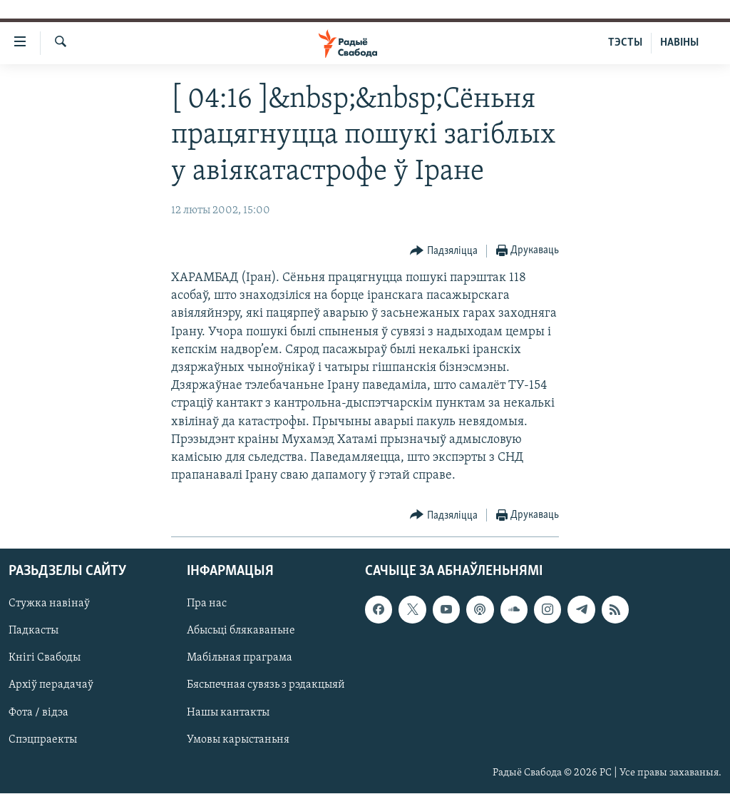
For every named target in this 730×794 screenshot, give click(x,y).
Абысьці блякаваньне (241, 631)
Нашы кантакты (228, 712)
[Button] (444, 251)
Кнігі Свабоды (45, 658)
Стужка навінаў (49, 604)
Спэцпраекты (43, 739)
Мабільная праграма (239, 658)
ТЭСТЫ (625, 43)
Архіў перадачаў (51, 685)
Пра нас (207, 604)
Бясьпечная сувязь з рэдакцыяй (266, 685)
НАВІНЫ (679, 43)
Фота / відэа (38, 712)
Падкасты (33, 631)
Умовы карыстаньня (238, 739)
